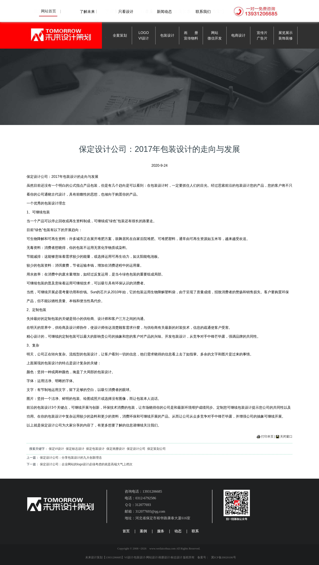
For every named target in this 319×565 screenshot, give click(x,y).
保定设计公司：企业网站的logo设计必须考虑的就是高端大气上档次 (86, 464)
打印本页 (267, 436)
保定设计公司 (136, 448)
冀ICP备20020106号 (223, 557)
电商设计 (238, 35)
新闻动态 (164, 12)
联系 (195, 531)
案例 (143, 531)
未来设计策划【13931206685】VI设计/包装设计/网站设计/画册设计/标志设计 (133, 557)
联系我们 (203, 12)
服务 (160, 531)
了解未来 (87, 12)
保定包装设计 (95, 448)
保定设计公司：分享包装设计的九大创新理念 (71, 457)
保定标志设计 (75, 448)
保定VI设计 (56, 448)
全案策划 (120, 35)
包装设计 (167, 35)
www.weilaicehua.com (162, 548)
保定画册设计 (115, 448)
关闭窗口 (286, 436)
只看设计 (125, 12)
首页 (126, 531)
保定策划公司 (156, 448)
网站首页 (48, 11)
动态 (177, 531)
